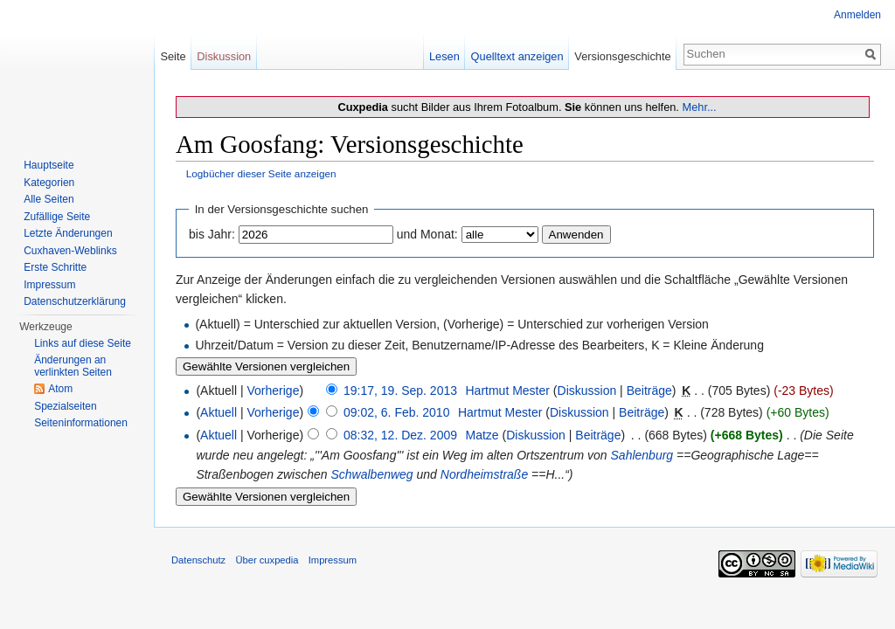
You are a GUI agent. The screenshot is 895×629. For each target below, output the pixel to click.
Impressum (49, 285)
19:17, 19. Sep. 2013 (400, 390)
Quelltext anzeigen (517, 56)
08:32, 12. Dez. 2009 (400, 435)
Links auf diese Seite (82, 343)
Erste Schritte (55, 267)
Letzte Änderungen (68, 233)
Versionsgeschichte (622, 56)
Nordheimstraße (484, 474)
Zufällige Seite (57, 217)
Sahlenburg (642, 455)
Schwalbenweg (371, 474)
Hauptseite (48, 165)
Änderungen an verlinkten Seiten (73, 366)
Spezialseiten (65, 406)
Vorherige (273, 390)
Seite (172, 56)
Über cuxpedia (266, 560)
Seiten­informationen (81, 423)
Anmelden (857, 15)
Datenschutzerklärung (75, 301)
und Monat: (427, 234)
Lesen (444, 56)
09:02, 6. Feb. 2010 (396, 412)
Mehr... (699, 107)
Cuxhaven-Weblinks (70, 251)
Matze (481, 435)
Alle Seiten (48, 199)
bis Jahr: (212, 234)
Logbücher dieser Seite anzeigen (261, 173)
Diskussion (587, 390)
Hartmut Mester (507, 390)
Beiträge (649, 390)
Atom (60, 389)
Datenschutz (198, 560)
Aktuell (218, 412)
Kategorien (49, 182)
